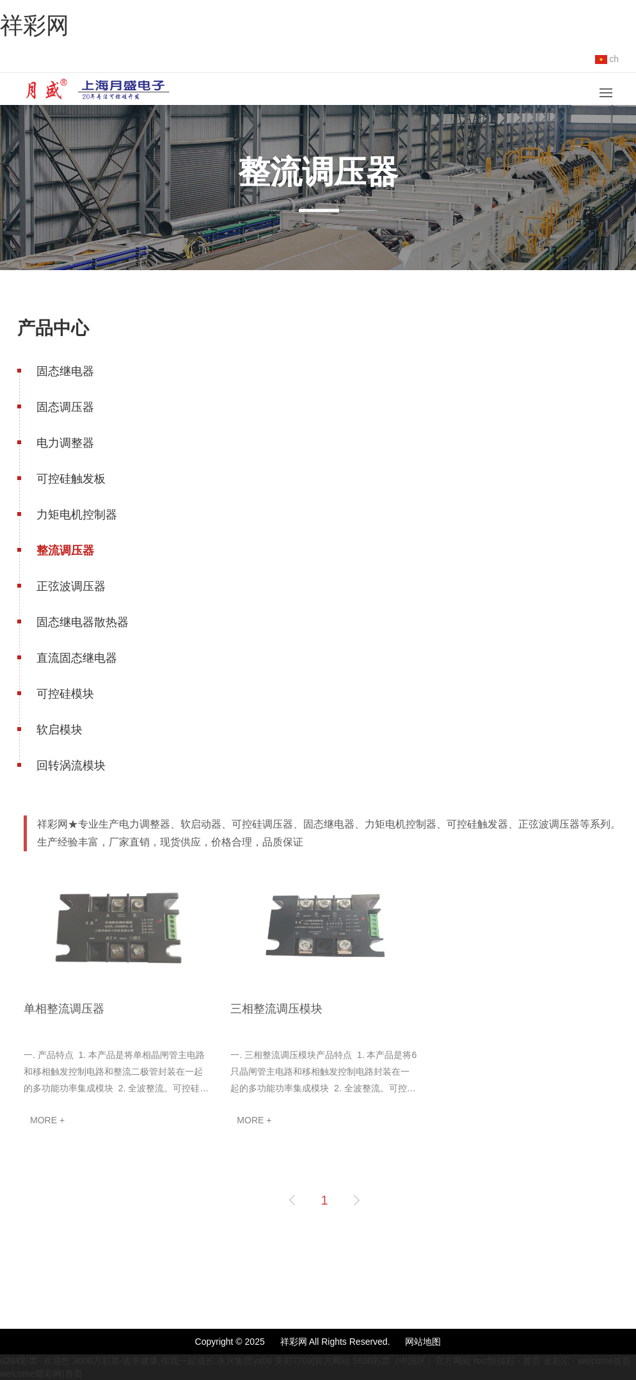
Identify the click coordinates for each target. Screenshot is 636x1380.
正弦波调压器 (71, 586)
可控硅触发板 (71, 478)
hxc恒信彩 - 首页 (506, 1361)
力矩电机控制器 (76, 514)
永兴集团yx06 (244, 1361)
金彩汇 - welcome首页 (587, 1361)
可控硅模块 (65, 693)
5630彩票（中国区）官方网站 (412, 1361)
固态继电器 (65, 371)
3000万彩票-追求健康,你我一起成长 (144, 1361)
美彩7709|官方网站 (312, 1361)
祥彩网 (34, 25)
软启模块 (59, 729)
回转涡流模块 (71, 765)
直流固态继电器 (76, 658)
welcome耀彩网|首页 (41, 1373)
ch (607, 59)
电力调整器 (65, 443)
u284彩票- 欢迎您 (35, 1361)
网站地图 (423, 1341)
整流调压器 (65, 550)
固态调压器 (65, 407)
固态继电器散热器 (82, 622)
